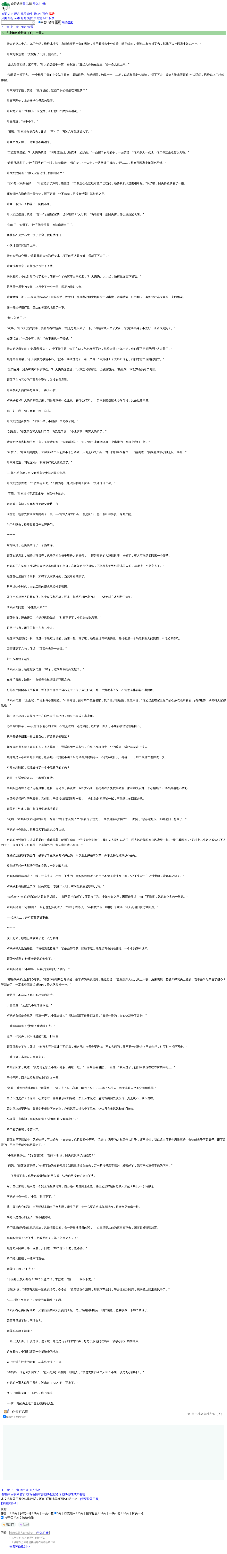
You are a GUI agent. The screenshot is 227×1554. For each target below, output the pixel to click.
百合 (45, 13)
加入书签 (35, 1490)
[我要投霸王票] (89, 1498)
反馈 (51, 18)
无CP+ (38, 13)
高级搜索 (67, 22)
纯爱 (23, 13)
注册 (42, 3)
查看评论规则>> (19, 1546)
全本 (17, 18)
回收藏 (15, 1494)
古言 (11, 13)
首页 (4, 13)
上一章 (14, 27)
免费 (30, 18)
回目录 (24, 1490)
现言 (17, 13)
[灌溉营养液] (9, 1503)
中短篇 (38, 18)
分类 (4, 18)
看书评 (5, 1494)
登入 (36, 3)
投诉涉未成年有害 (73, 1494)
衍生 (30, 13)
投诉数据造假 (52, 1494)
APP (45, 18)
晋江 (25, 3)
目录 (23, 27)
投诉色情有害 (35, 1494)
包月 (23, 18)
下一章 (5, 27)
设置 (30, 27)
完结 (51, 13)
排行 (11, 18)
